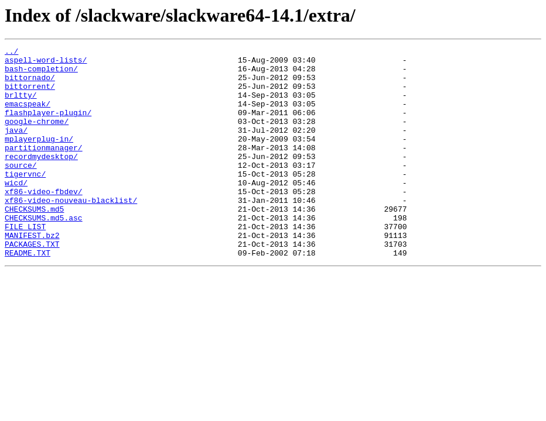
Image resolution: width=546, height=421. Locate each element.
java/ (16, 147)
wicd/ (16, 210)
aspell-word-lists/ (46, 63)
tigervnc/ (25, 200)
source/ (21, 189)
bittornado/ (30, 84)
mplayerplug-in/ (39, 158)
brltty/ (21, 105)
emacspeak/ (27, 116)
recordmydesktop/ (41, 179)
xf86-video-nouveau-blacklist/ (71, 231)
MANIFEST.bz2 (32, 273)
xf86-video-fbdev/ (44, 221)
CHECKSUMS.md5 (34, 242)
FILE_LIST (25, 263)
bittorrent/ (30, 94)
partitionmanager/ (44, 168)
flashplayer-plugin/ (48, 126)
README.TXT (27, 294)
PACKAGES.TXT (32, 284)
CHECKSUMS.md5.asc (44, 252)
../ (11, 52)
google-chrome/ (37, 137)
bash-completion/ (41, 73)
